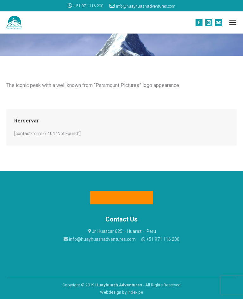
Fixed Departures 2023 (122, 198)
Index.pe (135, 292)
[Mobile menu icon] (233, 22)
